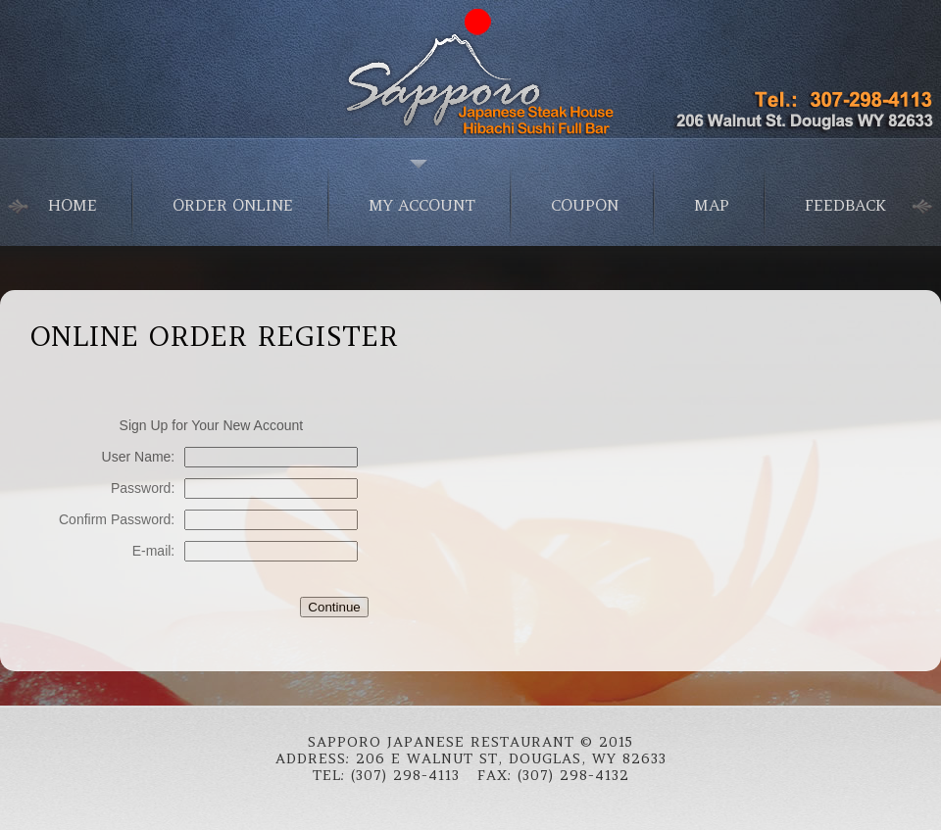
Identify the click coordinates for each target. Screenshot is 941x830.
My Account (422, 205)
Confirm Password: (116, 519)
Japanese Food (470, 68)
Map (711, 205)
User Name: (138, 456)
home (72, 205)
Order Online (233, 205)
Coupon (585, 205)
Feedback (845, 205)
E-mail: (153, 551)
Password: (142, 488)
